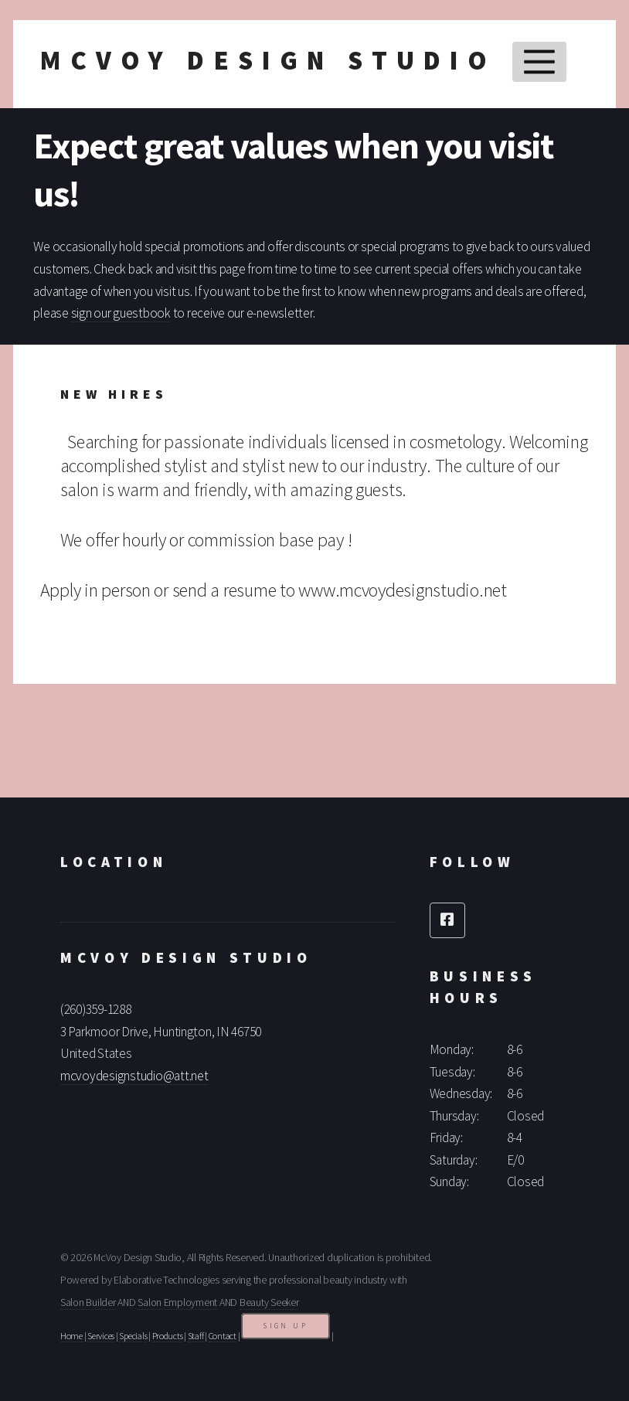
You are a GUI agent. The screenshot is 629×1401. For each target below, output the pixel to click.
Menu (539, 62)
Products (167, 1335)
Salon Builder (88, 1302)
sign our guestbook (121, 312)
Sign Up (286, 1326)
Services (100, 1335)
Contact (222, 1335)
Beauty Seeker (269, 1302)
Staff (196, 1335)
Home (71, 1335)
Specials (133, 1335)
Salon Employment (177, 1302)
